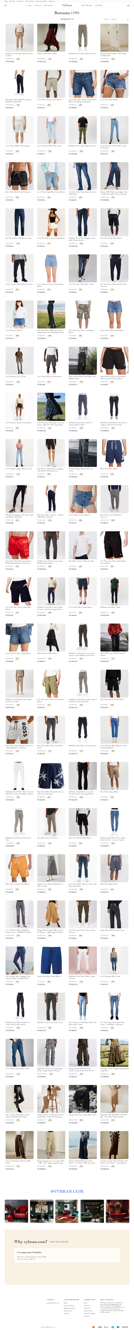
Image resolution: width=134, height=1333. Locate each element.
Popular (37, 5)
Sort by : (106, 21)
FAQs (65, 1305)
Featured (99, 5)
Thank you (52, 1)
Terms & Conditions (41, 1)
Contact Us (20, 1)
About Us (12, 1)
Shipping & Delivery (69, 1310)
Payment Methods (69, 1308)
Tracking (66, 1316)
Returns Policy (68, 1313)
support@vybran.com (53, 1305)
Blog (6, 1)
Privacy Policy (29, 1)
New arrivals (87, 5)
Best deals (48, 5)
